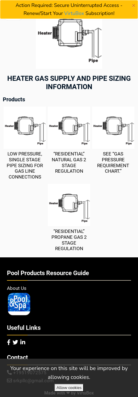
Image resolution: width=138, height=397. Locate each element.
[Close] (134, 5)
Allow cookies (69, 387)
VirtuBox (74, 13)
